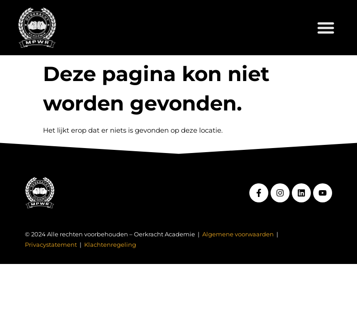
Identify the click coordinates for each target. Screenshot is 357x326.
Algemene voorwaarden (238, 234)
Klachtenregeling (110, 244)
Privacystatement (51, 244)
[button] (325, 27)
